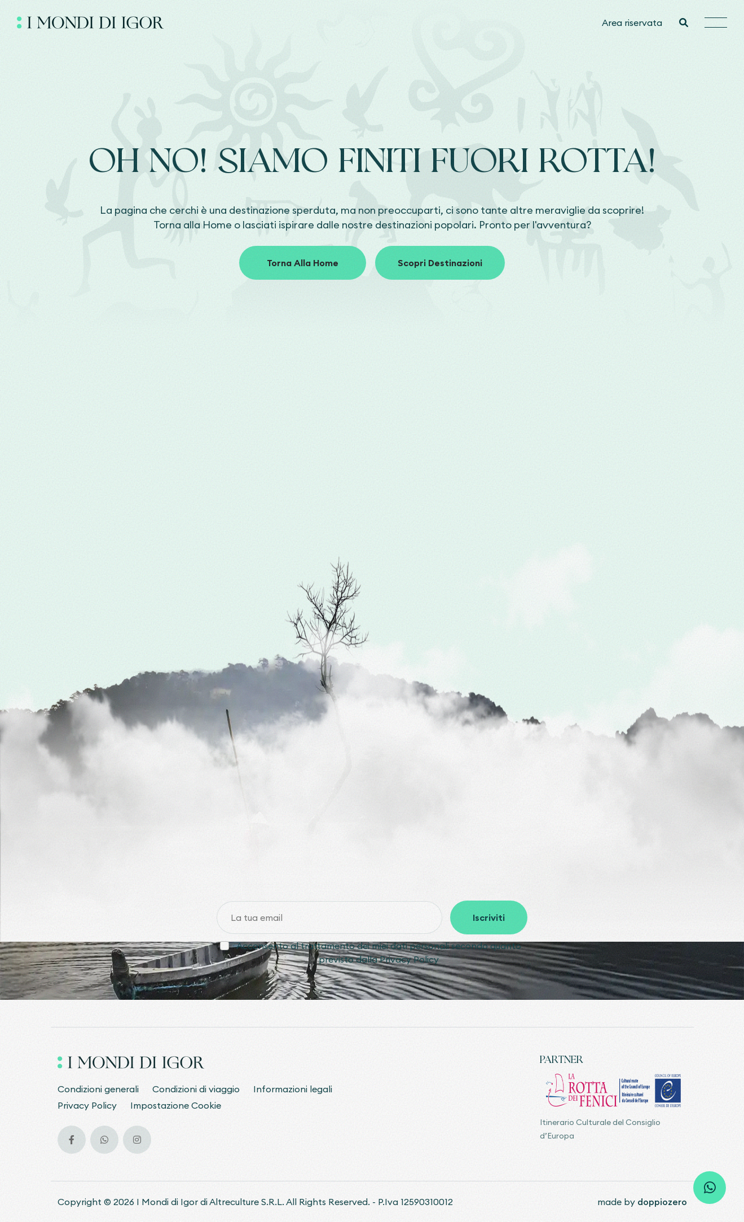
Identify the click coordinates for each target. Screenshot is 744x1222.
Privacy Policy (409, 959)
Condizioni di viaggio (196, 1089)
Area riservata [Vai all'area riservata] (632, 22)
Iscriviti (489, 917)
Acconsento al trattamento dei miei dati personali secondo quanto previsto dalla (378, 952)
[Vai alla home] (90, 22)
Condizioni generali (98, 1089)
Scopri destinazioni (440, 266)
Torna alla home (302, 266)
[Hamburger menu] (716, 23)
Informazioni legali (292, 1089)
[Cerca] (683, 22)
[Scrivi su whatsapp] (709, 1187)
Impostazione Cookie (175, 1105)
